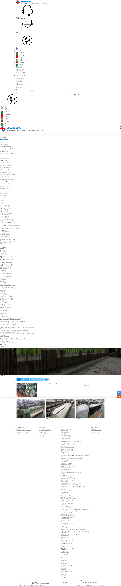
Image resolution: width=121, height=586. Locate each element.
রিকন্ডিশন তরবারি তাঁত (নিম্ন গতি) (7, 239)
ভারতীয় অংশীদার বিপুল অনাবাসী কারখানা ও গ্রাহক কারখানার (13, 321)
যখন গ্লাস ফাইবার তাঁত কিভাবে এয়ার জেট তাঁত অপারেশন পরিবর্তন (14, 340)
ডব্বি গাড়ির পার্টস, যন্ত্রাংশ (7, 177)
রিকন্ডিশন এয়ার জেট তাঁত (5, 242)
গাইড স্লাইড (2, 278)
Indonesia (20, 62)
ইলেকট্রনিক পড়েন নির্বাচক (5, 273)
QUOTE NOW (75, 94)
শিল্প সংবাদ (18, 86)
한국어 (19, 50)
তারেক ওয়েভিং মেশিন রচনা (6, 341)
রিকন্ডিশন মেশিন (19, 71)
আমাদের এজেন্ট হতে (20, 80)
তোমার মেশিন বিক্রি (20, 74)
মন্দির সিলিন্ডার (3, 268)
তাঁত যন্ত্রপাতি (19, 67)
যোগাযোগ (3, 200)
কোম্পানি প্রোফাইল (20, 78)
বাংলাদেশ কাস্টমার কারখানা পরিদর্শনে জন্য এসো (10, 318)
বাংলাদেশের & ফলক (4, 284)
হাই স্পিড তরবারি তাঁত (6, 146)
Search (32, 91)
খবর (17, 83)
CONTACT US (20, 580)
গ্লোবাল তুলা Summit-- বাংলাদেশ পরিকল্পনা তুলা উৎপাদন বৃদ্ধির (14, 330)
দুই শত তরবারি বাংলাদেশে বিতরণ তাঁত (8, 324)
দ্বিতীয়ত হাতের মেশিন (20, 72)
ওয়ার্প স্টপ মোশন (3, 281)
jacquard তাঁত (5, 151)
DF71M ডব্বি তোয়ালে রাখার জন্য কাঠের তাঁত (10, 225)
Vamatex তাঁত (3, 248)
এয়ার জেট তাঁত (5, 158)
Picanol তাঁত (3, 247)
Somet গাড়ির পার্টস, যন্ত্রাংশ (6, 265)
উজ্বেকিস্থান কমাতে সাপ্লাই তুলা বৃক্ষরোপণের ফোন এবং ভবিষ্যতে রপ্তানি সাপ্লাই (17, 333)
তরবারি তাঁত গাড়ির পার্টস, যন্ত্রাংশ (9, 174)
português (20, 52)
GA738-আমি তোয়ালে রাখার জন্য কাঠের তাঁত (10, 227)
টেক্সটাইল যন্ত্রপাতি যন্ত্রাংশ (21, 75)
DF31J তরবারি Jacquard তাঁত (7, 219)
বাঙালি (19, 64)
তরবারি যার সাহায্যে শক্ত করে (6, 287)
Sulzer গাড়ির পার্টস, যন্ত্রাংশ (6, 262)
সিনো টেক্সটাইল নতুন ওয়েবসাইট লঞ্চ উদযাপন (10, 319)
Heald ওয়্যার (3, 279)
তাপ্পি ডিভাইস (3, 282)
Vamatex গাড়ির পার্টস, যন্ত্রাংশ (6, 261)
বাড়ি (2, 142)
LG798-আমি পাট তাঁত (5, 231)
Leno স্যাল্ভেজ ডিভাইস (5, 276)
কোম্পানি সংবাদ (19, 84)
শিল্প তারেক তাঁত (5, 156)
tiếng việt (20, 56)
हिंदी (19, 61)
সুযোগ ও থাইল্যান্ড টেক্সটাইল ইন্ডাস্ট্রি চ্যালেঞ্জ (9, 332)
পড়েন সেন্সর (3, 272)
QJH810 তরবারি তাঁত (5, 208)
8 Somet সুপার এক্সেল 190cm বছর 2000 (48, 384)
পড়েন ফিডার (3, 270)
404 (62, 566)
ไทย (19, 57)
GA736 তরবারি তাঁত (4, 214)
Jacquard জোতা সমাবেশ (5, 307)
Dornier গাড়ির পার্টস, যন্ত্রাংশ (6, 267)
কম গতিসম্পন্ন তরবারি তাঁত (8, 149)
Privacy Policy (89, 585)
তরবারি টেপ (2, 292)
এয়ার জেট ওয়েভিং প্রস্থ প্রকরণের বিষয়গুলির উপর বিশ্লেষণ (12, 338)
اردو (19, 66)
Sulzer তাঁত (2, 250)
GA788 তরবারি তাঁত (4, 216)
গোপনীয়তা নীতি (19, 81)
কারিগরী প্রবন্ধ (19, 88)
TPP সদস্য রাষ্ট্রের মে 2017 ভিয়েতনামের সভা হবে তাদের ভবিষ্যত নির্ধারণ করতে (17, 327)
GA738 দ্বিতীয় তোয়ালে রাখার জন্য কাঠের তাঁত (10, 228)
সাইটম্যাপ (63, 562)
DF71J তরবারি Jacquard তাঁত (7, 221)
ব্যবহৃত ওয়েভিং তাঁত (20, 69)
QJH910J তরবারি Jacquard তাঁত (7, 222)
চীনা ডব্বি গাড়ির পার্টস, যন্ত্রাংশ (6, 298)
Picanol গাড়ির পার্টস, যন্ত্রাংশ (6, 259)
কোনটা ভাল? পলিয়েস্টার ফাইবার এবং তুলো (9, 343)
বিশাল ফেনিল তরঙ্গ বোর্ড (5, 304)
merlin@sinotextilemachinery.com (24, 34)
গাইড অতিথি (3, 293)
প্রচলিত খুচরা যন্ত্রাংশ (6, 172)
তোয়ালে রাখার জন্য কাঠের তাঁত (9, 153)
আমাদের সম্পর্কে (19, 77)
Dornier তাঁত (3, 253)
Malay (19, 59)
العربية (19, 54)
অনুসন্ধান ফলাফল (65, 552)
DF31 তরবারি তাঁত (4, 210)
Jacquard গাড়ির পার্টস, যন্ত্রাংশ (8, 179)
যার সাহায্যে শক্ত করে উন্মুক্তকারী (7, 289)
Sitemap (80, 585)
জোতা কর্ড (2, 306)
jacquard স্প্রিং (3, 302)
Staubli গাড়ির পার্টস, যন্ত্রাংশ (6, 296)
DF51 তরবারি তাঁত (4, 211)
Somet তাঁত (3, 251)
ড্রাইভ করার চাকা (3, 290)
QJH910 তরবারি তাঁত (5, 207)
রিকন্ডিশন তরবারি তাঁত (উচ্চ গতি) (7, 241)
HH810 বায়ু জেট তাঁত (5, 234)
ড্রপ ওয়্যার (2, 275)
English (20, 49)
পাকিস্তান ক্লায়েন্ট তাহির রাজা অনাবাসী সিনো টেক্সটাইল (12, 323)
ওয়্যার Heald (3, 301)
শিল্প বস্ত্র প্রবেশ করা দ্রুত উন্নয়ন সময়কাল (8, 329)
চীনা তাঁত (2, 245)
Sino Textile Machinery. (28, 585)
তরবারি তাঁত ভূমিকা (4, 336)
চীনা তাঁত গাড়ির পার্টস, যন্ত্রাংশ (6, 264)
